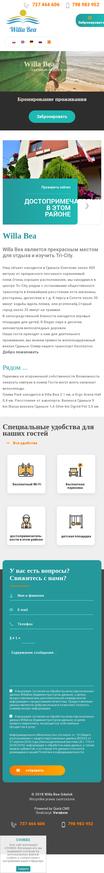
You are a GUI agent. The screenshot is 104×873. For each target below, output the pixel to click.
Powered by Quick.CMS (52, 809)
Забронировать (52, 116)
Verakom (60, 813)
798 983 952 (86, 4)
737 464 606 (47, 4)
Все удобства (25, 443)
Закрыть (23, 870)
